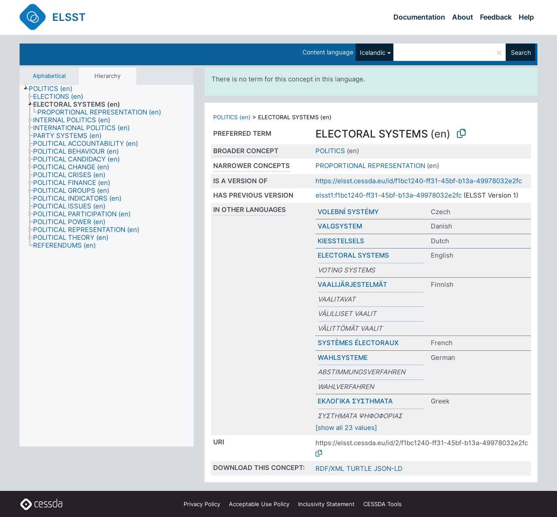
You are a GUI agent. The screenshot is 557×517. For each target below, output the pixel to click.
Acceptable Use (259, 503)
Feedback (496, 17)
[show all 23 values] (346, 427)
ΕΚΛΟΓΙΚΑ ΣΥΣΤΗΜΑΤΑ (355, 401)
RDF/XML (329, 468)
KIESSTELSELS (341, 241)
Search (521, 52)
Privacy (202, 503)
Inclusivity (326, 503)
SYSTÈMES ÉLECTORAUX (358, 343)
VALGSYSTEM (340, 226)
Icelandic (373, 52)
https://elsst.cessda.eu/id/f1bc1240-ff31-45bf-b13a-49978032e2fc (418, 181)
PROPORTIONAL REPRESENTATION (370, 165)
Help (526, 17)
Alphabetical (49, 75)
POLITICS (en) (232, 117)
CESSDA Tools (382, 503)
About (462, 17)
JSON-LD (388, 468)
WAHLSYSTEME (343, 357)
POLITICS (330, 151)
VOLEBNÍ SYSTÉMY (348, 212)
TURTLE (359, 468)
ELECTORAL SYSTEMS (353, 255)
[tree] (107, 266)
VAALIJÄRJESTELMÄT (352, 284)
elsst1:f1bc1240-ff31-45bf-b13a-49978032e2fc (388, 195)
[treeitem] (54, 89)
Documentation (419, 17)
